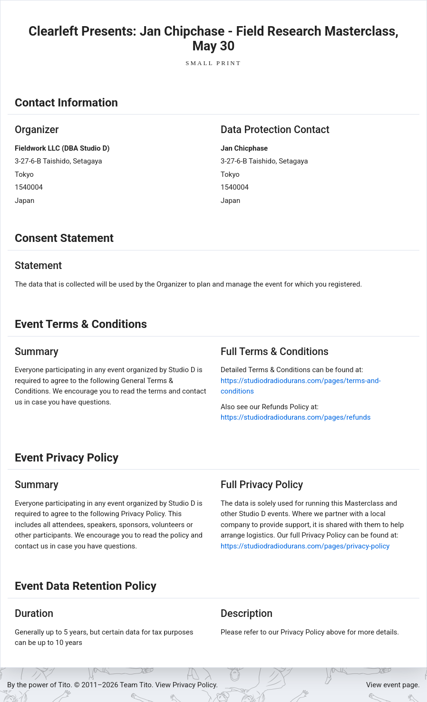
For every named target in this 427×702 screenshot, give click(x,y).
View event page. (393, 685)
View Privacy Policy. (186, 685)
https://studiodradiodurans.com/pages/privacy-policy (305, 546)
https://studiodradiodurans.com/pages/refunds (295, 417)
